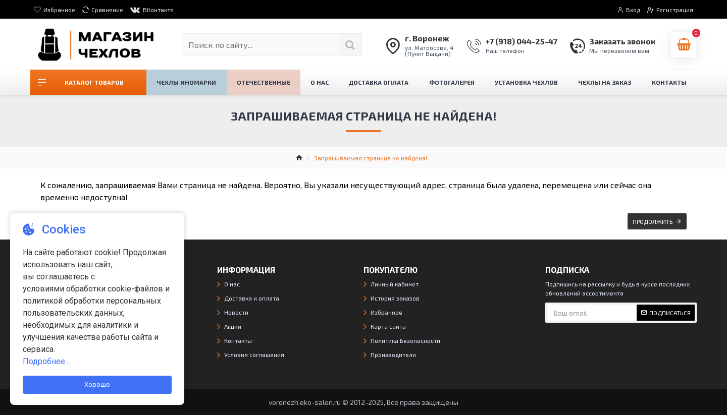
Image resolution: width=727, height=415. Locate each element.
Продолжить (653, 221)
